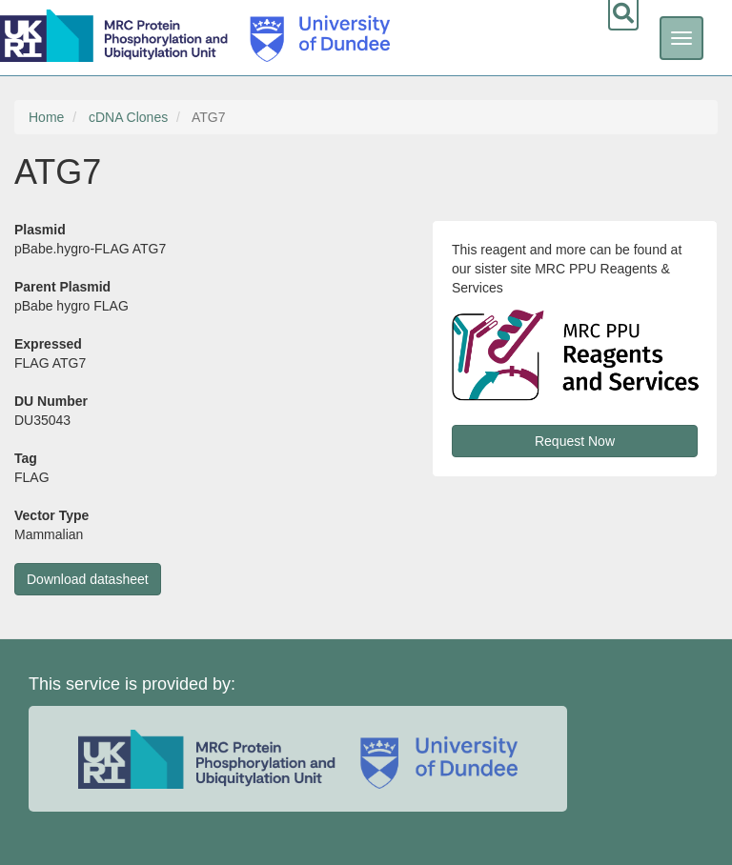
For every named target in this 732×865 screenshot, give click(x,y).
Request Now (575, 441)
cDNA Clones (128, 117)
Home (46, 117)
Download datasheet (88, 579)
